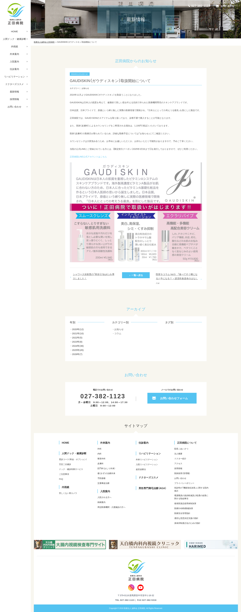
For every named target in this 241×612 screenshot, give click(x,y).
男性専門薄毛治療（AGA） (152, 488)
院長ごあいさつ (181, 448)
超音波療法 (141, 469)
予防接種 (101, 478)
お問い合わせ (14, 106)
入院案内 (14, 61)
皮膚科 (100, 463)
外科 (99, 448)
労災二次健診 (65, 464)
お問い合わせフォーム (174, 398)
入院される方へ (104, 497)
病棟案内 (101, 502)
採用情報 (14, 99)
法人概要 (178, 453)
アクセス (178, 463)
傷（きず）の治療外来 (106, 473)
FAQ (61, 478)
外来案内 (14, 54)
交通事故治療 (103, 483)
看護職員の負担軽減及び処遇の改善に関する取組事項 (191, 497)
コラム (117, 333)
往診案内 (14, 69)
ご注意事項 (64, 474)
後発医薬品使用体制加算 (185, 503)
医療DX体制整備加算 (183, 508)
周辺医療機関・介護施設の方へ (111, 507)
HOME (14, 31)
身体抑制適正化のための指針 (187, 523)
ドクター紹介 (180, 458)
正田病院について (187, 442)
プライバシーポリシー (184, 483)
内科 (99, 453)
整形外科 (101, 458)
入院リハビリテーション (147, 464)
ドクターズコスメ (14, 84)
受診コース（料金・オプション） (73, 459)
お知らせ (119, 329)
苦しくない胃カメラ (68, 493)
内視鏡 (14, 46)
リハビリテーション (14, 76)
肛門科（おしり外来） (106, 468)
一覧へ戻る (137, 275)
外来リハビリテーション (147, 459)
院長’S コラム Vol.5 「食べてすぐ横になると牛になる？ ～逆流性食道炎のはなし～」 (177, 278)
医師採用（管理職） (182, 473)
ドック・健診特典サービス (71, 469)
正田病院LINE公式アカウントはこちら (88, 156)
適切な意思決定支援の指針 (186, 518)
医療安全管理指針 (182, 513)
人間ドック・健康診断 (14, 39)
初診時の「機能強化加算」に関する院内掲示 (191, 489)
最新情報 (14, 91)
